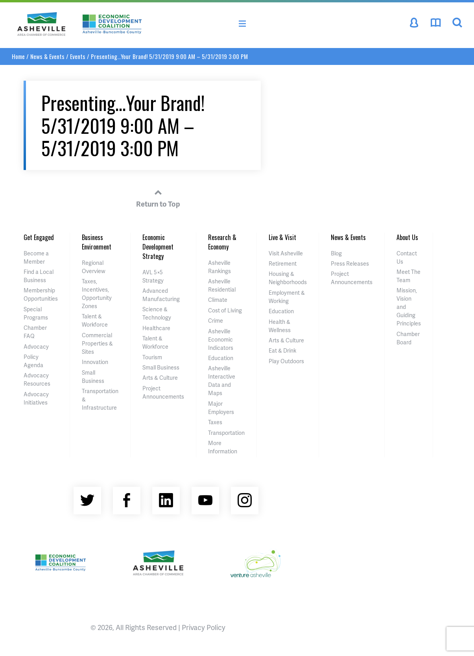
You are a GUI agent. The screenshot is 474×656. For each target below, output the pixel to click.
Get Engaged (39, 237)
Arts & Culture (160, 377)
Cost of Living (225, 310)
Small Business (160, 367)
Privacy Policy (203, 627)
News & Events (47, 56)
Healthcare (156, 328)
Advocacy (36, 346)
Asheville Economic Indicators (220, 339)
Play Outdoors (286, 361)
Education (220, 358)
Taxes (215, 422)
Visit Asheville (286, 253)
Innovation (95, 362)
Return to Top (158, 197)
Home (18, 56)
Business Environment (96, 242)
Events (77, 56)
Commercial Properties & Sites (97, 343)
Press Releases (350, 263)
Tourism (152, 357)
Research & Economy (222, 242)
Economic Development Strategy (157, 247)
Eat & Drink (282, 350)
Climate (217, 299)
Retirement (283, 263)
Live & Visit (282, 237)
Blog (336, 253)
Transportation (226, 432)
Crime (215, 320)
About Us (407, 237)
